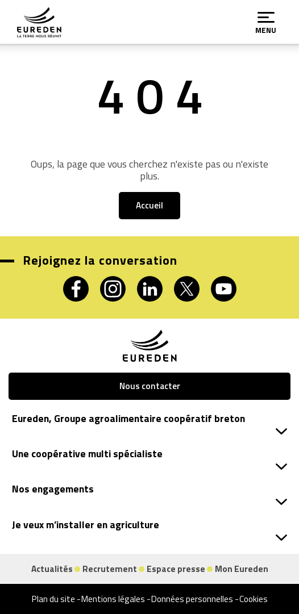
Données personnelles (192, 598)
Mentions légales (113, 598)
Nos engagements (149, 493)
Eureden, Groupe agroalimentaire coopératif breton (149, 423)
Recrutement (109, 568)
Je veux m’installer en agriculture (149, 529)
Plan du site (53, 598)
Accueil (149, 205)
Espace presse (176, 568)
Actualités (52, 568)
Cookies (253, 598)
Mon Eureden (241, 568)
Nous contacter (149, 385)
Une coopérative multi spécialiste (149, 458)
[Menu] (266, 17)
